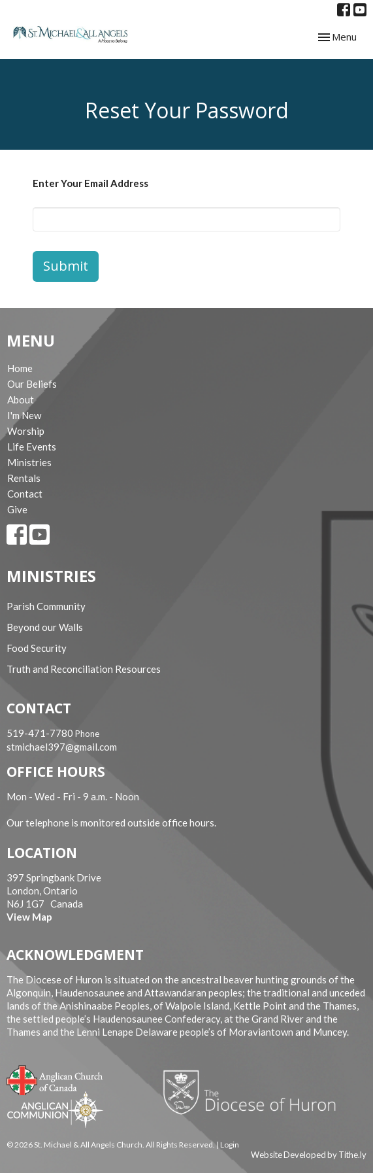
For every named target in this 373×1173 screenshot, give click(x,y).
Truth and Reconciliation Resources (84, 669)
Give (17, 509)
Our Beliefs (32, 384)
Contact (24, 494)
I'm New (24, 415)
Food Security (37, 648)
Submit (65, 266)
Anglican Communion (55, 1109)
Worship (25, 431)
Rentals (24, 478)
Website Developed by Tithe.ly (308, 1154)
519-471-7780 (40, 733)
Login (229, 1144)
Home (20, 368)
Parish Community (46, 606)
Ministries (29, 462)
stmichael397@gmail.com (62, 747)
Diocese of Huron (254, 1091)
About (20, 399)
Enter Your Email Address (90, 183)
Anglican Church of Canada (55, 1078)
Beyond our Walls (45, 627)
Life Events (31, 446)
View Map (29, 917)
